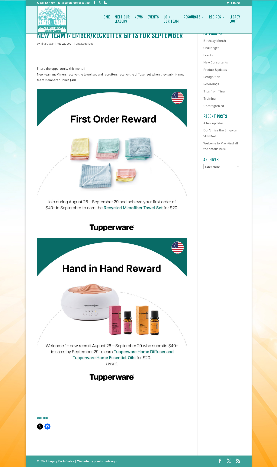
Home (105, 19)
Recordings (211, 84)
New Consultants (215, 62)
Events (153, 19)
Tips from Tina (214, 91)
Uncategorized (84, 43)
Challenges (211, 48)
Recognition (211, 77)
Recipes (215, 19)
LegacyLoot (235, 19)
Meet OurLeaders (122, 19)
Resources (192, 19)
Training (209, 98)
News (138, 19)
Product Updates (215, 70)
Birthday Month (214, 41)
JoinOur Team (171, 19)
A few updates (213, 123)
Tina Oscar (47, 43)
